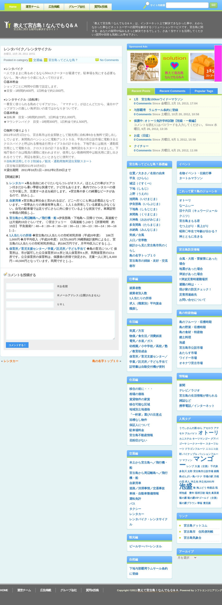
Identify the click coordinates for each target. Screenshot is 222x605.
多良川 (183, 471)
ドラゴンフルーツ (195, 448)
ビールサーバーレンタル (145, 546)
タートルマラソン (191, 178)
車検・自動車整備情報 (144, 493)
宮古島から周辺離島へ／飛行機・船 (32, 218)
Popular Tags (204, 91)
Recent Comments (172, 91)
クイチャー (141, 146)
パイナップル (189, 454)
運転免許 (135, 498)
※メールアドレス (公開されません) (78, 295)
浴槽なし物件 (138, 419)
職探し (133, 308)
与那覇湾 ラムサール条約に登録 (156, 110)
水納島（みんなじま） (144, 229)
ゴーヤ (183, 443)
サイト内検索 (157, 5)
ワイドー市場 (188, 358)
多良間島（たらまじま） (145, 224)
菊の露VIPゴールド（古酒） (203, 498)
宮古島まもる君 (189, 221)
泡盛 (182, 342)
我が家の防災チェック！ (195, 289)
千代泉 (214, 466)
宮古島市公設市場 (191, 347)
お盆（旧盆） (143, 135)
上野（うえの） (139, 193)
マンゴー (196, 461)
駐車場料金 (136, 430)
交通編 (37, 60)
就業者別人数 (138, 293)
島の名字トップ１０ (105, 361)
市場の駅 (208, 476)
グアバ (214, 438)
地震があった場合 (191, 269)
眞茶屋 (215, 493)
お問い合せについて (192, 299)
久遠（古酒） (202, 466)
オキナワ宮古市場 (191, 363)
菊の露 (183, 498)
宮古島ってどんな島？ (63, 60)
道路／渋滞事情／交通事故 (147, 488)
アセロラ (208, 428)
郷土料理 (185, 337)
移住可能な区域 (139, 404)
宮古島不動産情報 (141, 435)
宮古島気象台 (192, 537)
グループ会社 (77, 6)
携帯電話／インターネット (197, 405)
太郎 (189, 471)
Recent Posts (141, 91)
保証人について (139, 425)
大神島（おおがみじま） (145, 219)
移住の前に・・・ (141, 389)
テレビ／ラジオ (189, 390)
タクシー (135, 509)
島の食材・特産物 (191, 332)
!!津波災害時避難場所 (193, 279)
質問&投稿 (100, 6)
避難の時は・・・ (191, 284)
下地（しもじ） (139, 188)
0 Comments (143, 103)
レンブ (190, 466)
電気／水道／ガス (141, 341)
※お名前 (62, 286)
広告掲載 (53, 6)
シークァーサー (196, 443)
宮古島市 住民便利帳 (198, 531)
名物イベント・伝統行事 (195, 173)
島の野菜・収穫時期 (192, 327)
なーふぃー (186, 205)
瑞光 (208, 493)
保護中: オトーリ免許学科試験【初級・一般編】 (166, 120)
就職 (216, 471)
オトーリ (185, 200)
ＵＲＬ (61, 304)
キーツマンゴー (201, 438)
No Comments (109, 60)
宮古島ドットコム (195, 525)
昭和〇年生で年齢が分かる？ (198, 231)
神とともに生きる (191, 236)
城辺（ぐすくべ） (141, 183)
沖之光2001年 (206, 481)
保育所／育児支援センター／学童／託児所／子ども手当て (47, 248)
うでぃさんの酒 (188, 428)
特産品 (211, 487)
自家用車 (15, 200)
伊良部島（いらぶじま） (145, 204)
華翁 (199, 503)
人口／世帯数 (138, 240)
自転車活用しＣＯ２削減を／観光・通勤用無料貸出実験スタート (49, 161)
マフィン (187, 460)
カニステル (185, 438)
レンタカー (16, 183)
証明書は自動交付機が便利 (147, 366)
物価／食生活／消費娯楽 (145, 336)
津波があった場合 (191, 274)
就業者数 (135, 288)
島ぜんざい (185, 476)
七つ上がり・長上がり (194, 226)
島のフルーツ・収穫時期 (195, 322)
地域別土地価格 (139, 409)
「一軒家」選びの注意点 (145, 414)
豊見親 (207, 503)
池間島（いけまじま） (144, 199)
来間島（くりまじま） (144, 214)
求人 (187, 481)
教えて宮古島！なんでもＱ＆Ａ (46, 25)
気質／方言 (136, 330)
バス (132, 503)
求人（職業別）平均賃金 (145, 303)
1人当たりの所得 (20, 235)
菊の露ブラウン (188, 503)
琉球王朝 (200, 493)
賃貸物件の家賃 (139, 399)
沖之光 (194, 481)
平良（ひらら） (139, 178)
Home (12, 6)
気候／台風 (136, 235)
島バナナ (197, 476)
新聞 (182, 385)
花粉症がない (138, 440)
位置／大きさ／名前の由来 (147, 173)
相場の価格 (136, 394)
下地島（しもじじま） (144, 209)
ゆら (199, 428)
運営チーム (32, 6)
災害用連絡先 (188, 294)
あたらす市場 (188, 353)
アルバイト (191, 433)
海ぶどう (201, 487)
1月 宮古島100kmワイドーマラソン (158, 99)
